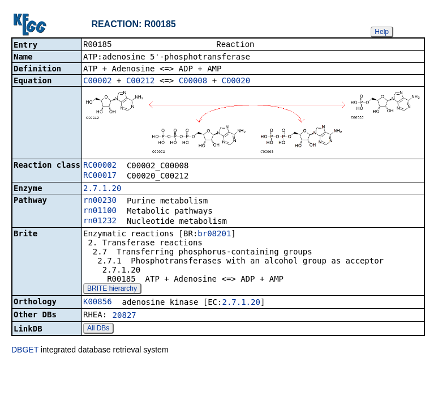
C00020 (236, 81)
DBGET (24, 350)
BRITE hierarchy (112, 290)
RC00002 (100, 166)
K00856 (97, 302)
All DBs (98, 329)
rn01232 (100, 221)
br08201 (214, 234)
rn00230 (100, 201)
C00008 (193, 81)
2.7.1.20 (102, 189)
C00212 (140, 81)
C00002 (97, 81)
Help (382, 32)
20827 (124, 316)
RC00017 (100, 176)
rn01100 (100, 211)
